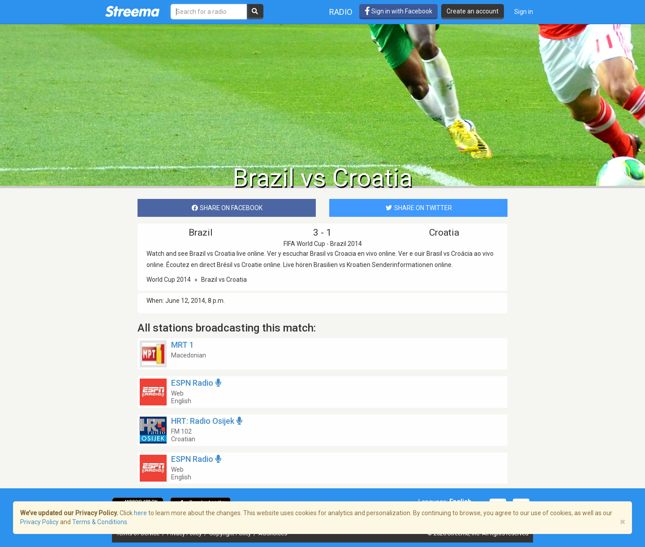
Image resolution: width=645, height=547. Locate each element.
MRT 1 (182, 344)
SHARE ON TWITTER (418, 207)
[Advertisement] (322, 92)
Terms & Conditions (99, 521)
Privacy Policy (39, 521)
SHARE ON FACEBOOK (227, 207)
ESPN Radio (197, 383)
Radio (341, 12)
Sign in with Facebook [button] (398, 11)
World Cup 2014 (168, 279)
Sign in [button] (523, 11)
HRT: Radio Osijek (208, 421)
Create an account (473, 11)
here (140, 513)
